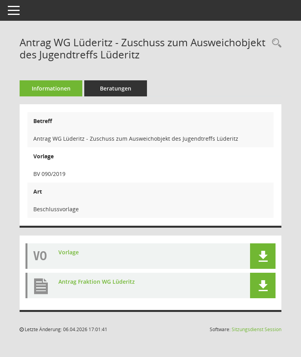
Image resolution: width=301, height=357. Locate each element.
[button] (263, 256)
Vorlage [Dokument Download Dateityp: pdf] (68, 252)
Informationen (51, 88)
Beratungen (115, 88)
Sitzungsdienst (256, 329)
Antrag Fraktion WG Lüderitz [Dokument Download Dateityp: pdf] (96, 281)
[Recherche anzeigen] (274, 43)
